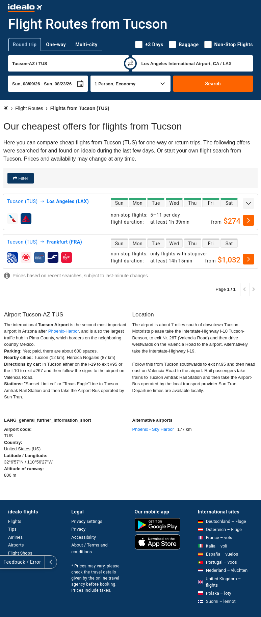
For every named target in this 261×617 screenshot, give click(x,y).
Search (213, 83)
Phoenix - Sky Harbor (153, 429)
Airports (16, 545)
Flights (14, 521)
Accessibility (83, 537)
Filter (22, 178)
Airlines (15, 537)
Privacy (78, 529)
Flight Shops (20, 553)
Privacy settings (86, 521)
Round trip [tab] (24, 44)
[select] (248, 220)
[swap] (130, 63)
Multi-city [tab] (86, 44)
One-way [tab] (56, 44)
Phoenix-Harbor (63, 331)
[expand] (248, 203)
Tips (12, 529)
